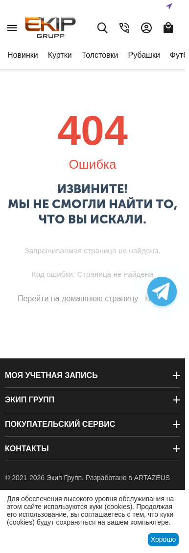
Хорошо (163, 539)
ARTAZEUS (152, 478)
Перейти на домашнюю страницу (78, 298)
